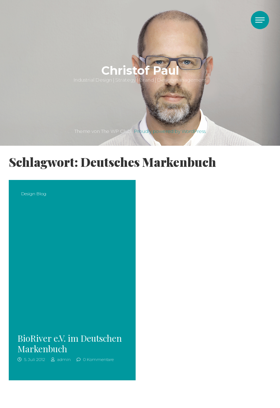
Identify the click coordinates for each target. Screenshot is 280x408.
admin (61, 359)
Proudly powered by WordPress (170, 131)
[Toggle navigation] (260, 20)
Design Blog (33, 193)
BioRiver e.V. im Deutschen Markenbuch (70, 343)
